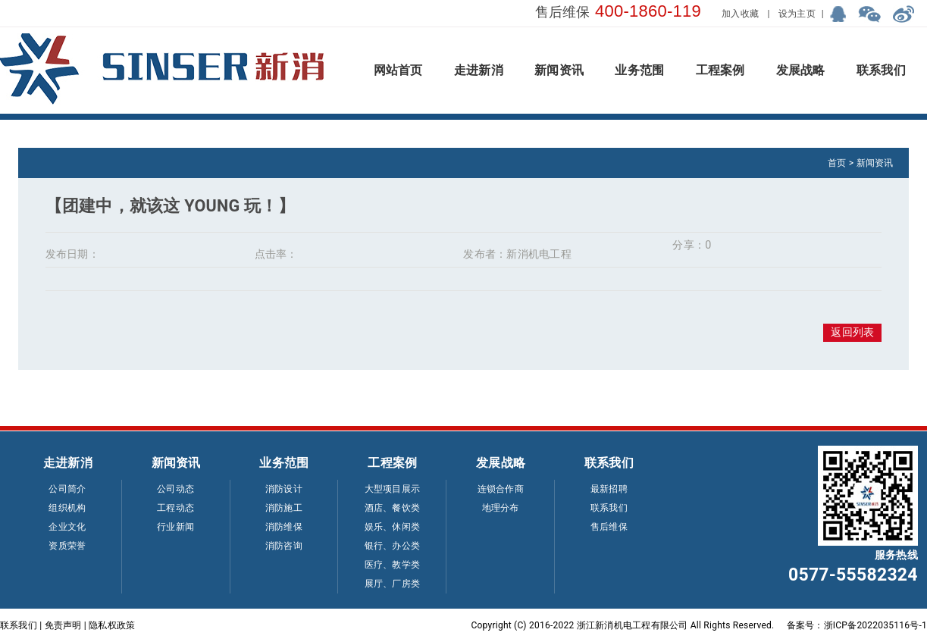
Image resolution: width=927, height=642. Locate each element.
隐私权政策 (112, 625)
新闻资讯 (875, 163)
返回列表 (852, 332)
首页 (837, 163)
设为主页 (797, 13)
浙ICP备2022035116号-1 (875, 625)
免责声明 (63, 625)
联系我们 (18, 625)
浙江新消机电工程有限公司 (632, 625)
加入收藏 (740, 13)
